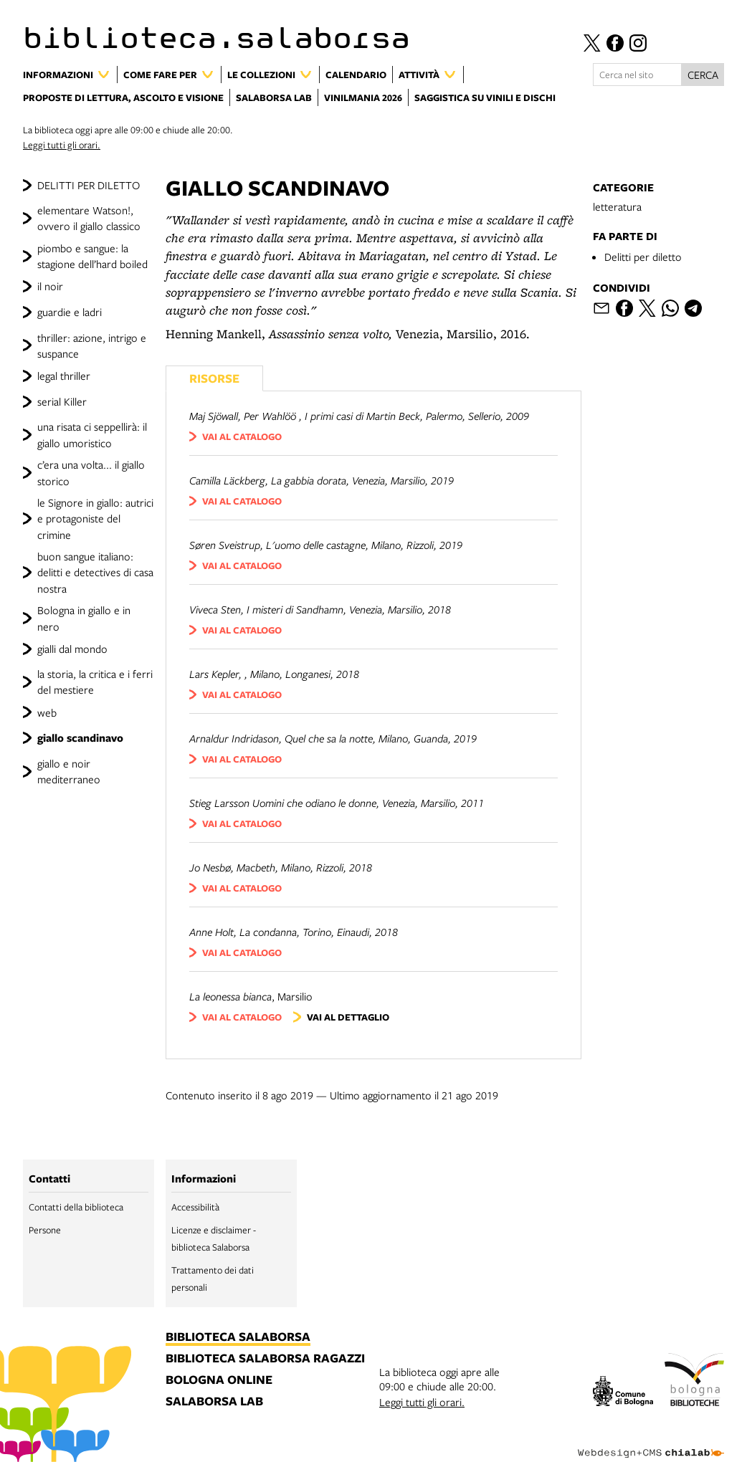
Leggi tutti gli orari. (61, 144)
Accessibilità (195, 1206)
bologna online (219, 1380)
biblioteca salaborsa (238, 1337)
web (47, 712)
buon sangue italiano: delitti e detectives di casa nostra (95, 572)
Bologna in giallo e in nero (83, 618)
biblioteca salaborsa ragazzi (265, 1359)
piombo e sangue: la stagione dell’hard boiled (92, 256)
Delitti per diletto (643, 256)
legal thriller (63, 375)
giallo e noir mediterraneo (68, 771)
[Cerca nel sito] (637, 74)
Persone (45, 1229)
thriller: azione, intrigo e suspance (91, 345)
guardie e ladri (69, 312)
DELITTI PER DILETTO (88, 185)
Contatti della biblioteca (76, 1206)
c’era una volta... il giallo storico (91, 472)
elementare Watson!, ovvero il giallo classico (89, 218)
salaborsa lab (214, 1402)
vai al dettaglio (348, 1016)
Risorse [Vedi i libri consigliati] (214, 378)
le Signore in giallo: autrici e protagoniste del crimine (95, 518)
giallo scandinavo (80, 737)
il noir (50, 286)
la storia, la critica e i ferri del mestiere (95, 681)
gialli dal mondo (72, 648)
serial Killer (62, 401)
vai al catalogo (242, 436)
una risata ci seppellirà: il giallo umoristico (92, 434)
